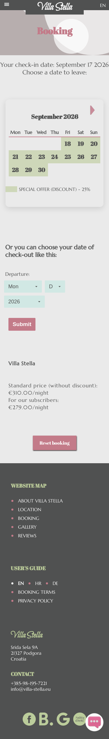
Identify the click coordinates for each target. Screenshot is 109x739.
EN (103, 5)
